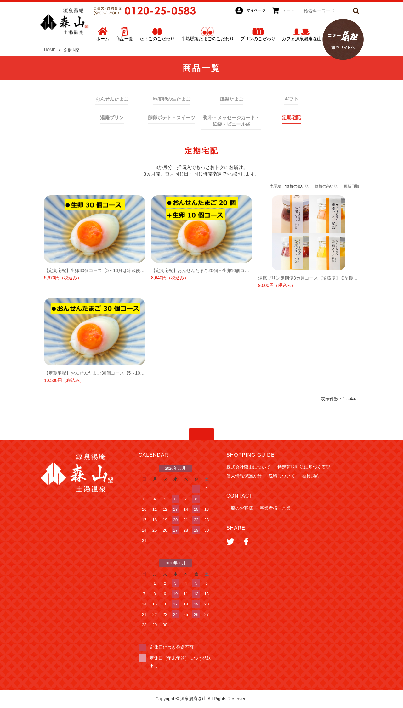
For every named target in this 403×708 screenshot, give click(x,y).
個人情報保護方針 (244, 475)
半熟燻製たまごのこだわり (207, 38)
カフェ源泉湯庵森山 (301, 38)
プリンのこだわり (257, 38)
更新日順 (351, 186)
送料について (282, 475)
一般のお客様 (239, 507)
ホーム (102, 38)
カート (288, 10)
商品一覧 (124, 38)
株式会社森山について (248, 467)
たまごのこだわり (157, 38)
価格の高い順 (326, 186)
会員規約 (311, 475)
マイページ (256, 10)
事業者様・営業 (275, 507)
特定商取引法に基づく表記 (303, 467)
